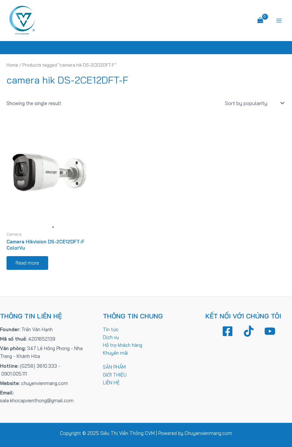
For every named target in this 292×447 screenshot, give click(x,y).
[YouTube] (269, 331)
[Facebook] (227, 331)
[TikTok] (248, 331)
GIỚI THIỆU (115, 375)
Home (12, 65)
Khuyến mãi (115, 353)
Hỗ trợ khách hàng (122, 345)
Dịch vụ (111, 337)
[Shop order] (253, 103)
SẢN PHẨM (114, 367)
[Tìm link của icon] (146, 47)
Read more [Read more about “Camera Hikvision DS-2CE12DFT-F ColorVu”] (27, 263)
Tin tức (110, 329)
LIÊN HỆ (111, 382)
